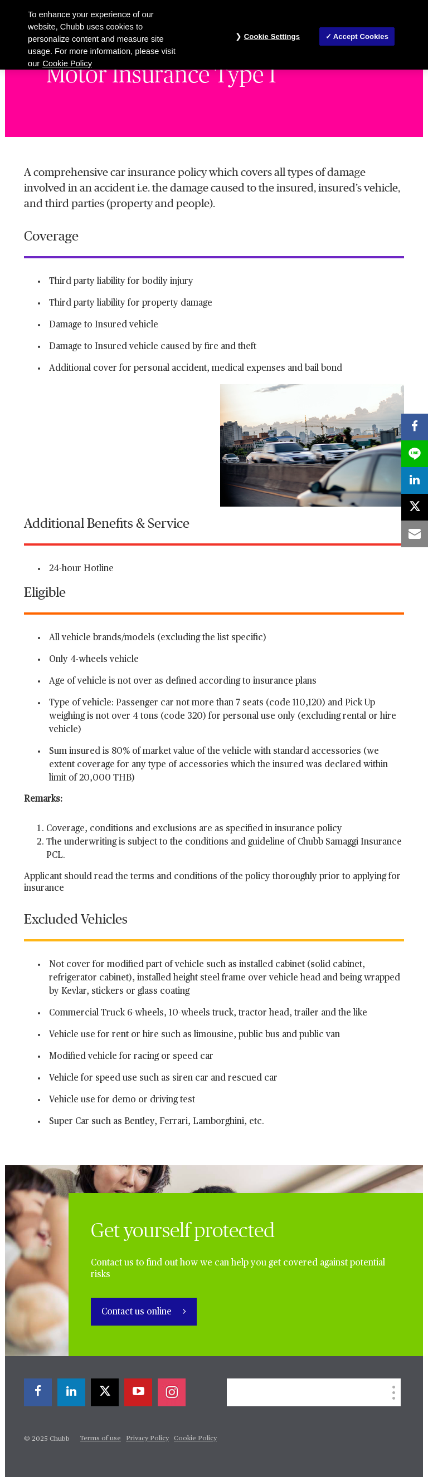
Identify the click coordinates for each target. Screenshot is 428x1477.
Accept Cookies (360, 36)
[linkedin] (71, 1392)
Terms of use (100, 1438)
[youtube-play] (138, 1392)
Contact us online (137, 1312)
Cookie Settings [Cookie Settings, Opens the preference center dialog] (272, 36)
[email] (414, 534)
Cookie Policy (195, 1438)
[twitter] (105, 1392)
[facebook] (38, 1392)
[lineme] (414, 453)
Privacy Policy (147, 1438)
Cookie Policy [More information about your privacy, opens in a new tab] (67, 63)
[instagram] (172, 1392)
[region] (214, 35)
